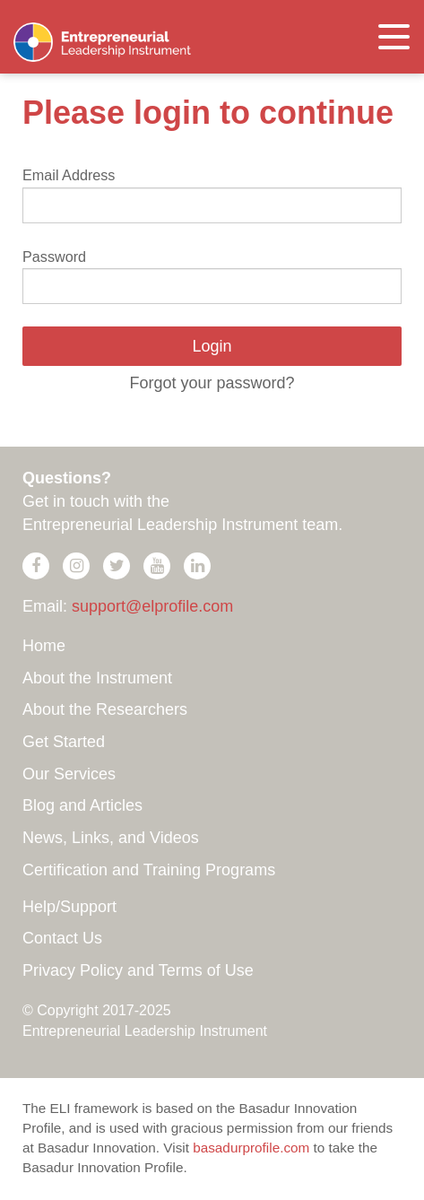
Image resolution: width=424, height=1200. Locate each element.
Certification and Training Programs (148, 870)
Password (54, 256)
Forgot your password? (211, 383)
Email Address (68, 175)
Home (43, 646)
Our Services (69, 774)
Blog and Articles (82, 805)
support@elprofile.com (152, 606)
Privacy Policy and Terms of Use (138, 970)
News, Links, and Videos (110, 838)
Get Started (63, 742)
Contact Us (62, 938)
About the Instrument (97, 678)
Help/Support (69, 907)
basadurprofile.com (251, 1147)
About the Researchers (104, 709)
